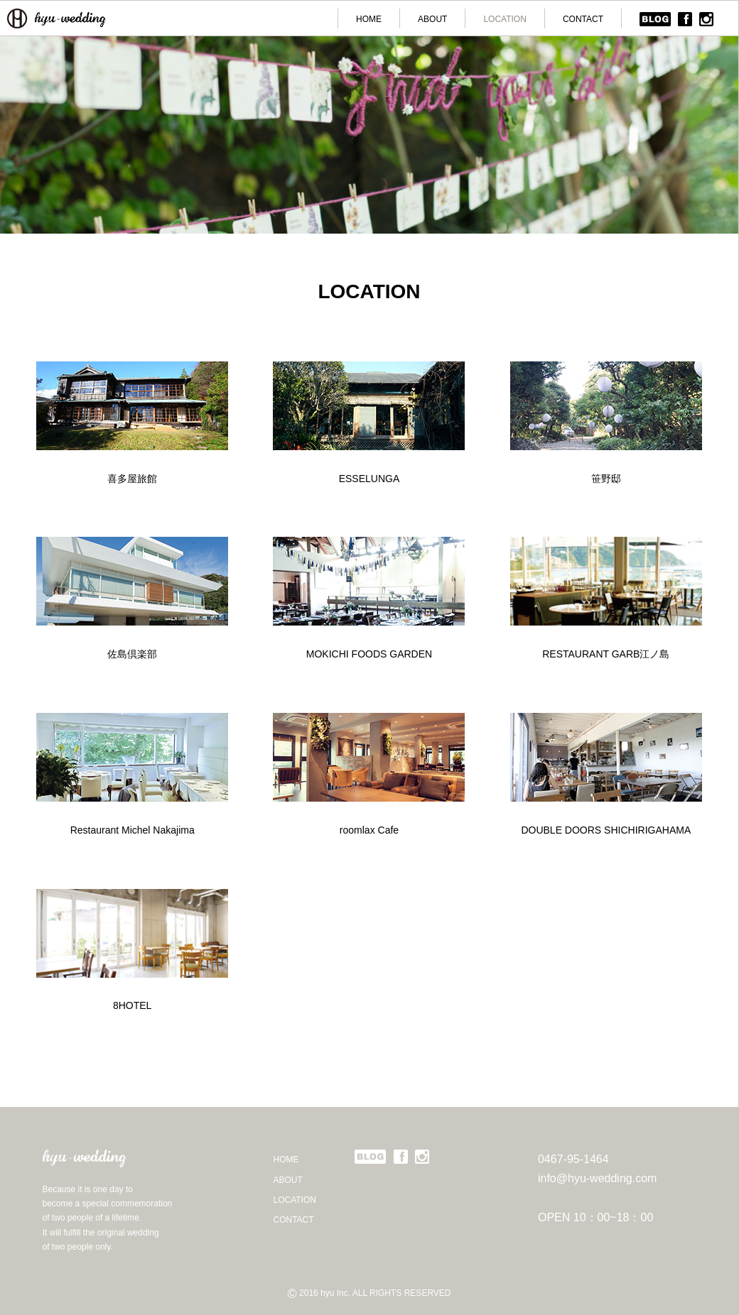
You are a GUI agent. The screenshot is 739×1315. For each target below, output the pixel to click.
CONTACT (583, 19)
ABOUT (432, 19)
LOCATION (504, 19)
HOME (369, 19)
